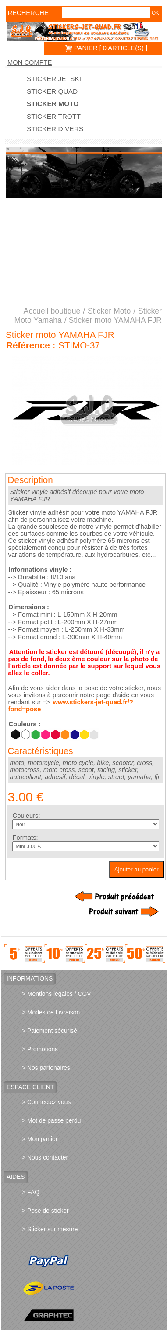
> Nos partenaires (46, 1067)
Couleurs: (26, 815)
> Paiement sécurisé (49, 1030)
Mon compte (29, 62)
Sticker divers (55, 129)
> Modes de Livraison (51, 1012)
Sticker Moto (53, 103)
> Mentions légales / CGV (56, 993)
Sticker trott (54, 116)
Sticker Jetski (54, 78)
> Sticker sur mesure (50, 1229)
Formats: (25, 837)
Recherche (21, 12)
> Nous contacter (45, 1157)
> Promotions (40, 1049)
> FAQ (30, 1192)
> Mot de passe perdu (51, 1120)
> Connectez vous (46, 1101)
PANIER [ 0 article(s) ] (106, 48)
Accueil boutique (52, 311)
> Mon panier (39, 1138)
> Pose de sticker (45, 1210)
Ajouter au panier (136, 869)
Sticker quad (52, 91)
